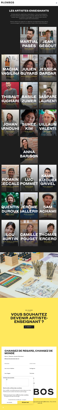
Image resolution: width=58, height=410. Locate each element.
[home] (7, 2)
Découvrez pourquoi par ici (12, 358)
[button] (56, 3)
